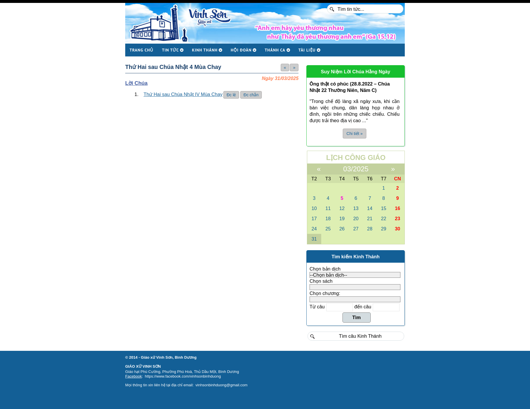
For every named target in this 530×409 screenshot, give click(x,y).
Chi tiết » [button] (355, 133)
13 (355, 208)
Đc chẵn (251, 95)
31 (314, 238)
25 (328, 228)
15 (383, 208)
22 (383, 218)
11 (328, 208)
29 (383, 228)
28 (369, 228)
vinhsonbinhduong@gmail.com (221, 385)
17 (314, 218)
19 (341, 218)
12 (341, 208)
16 (397, 208)
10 (314, 208)
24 (314, 228)
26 (341, 228)
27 (355, 228)
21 (369, 218)
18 (328, 218)
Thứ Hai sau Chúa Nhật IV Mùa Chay (183, 94)
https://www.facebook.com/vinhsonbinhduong (183, 376)
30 (397, 228)
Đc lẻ (231, 95)
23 (397, 218)
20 (355, 218)
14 (369, 208)
